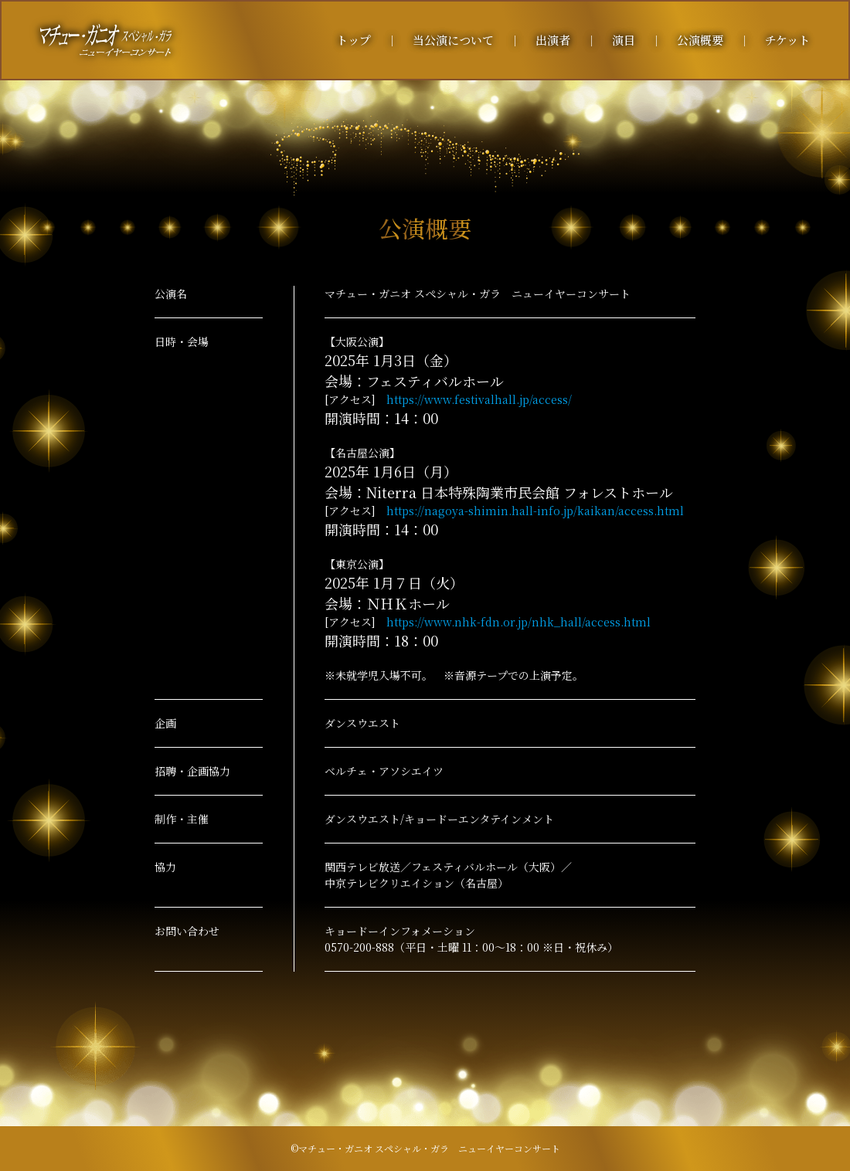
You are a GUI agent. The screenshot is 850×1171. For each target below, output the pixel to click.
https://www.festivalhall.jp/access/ (479, 399)
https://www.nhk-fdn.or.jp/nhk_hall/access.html (518, 622)
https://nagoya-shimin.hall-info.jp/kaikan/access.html (535, 510)
